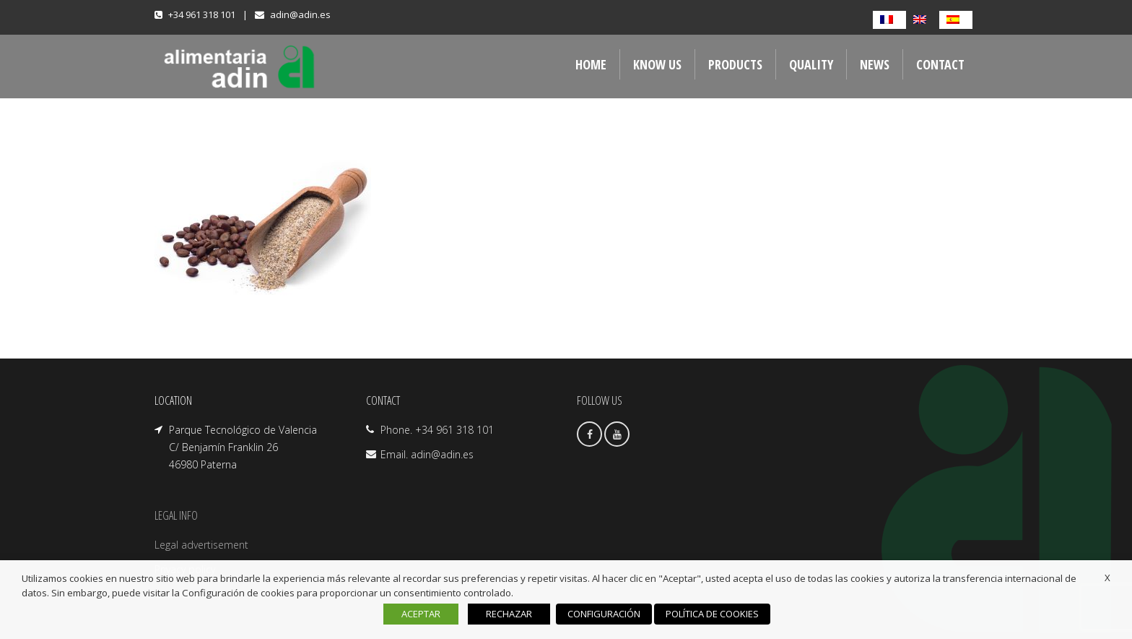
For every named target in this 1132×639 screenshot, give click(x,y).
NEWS (874, 64)
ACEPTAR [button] (420, 613)
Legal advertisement (201, 545)
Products (735, 64)
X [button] (1107, 577)
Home (590, 64)
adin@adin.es (300, 14)
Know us (657, 64)
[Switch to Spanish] (955, 20)
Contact (940, 64)
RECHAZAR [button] (509, 613)
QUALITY (811, 64)
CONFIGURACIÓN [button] (603, 613)
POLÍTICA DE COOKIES (712, 613)
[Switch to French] (889, 20)
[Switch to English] (922, 20)
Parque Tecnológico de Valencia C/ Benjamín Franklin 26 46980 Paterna (243, 447)
